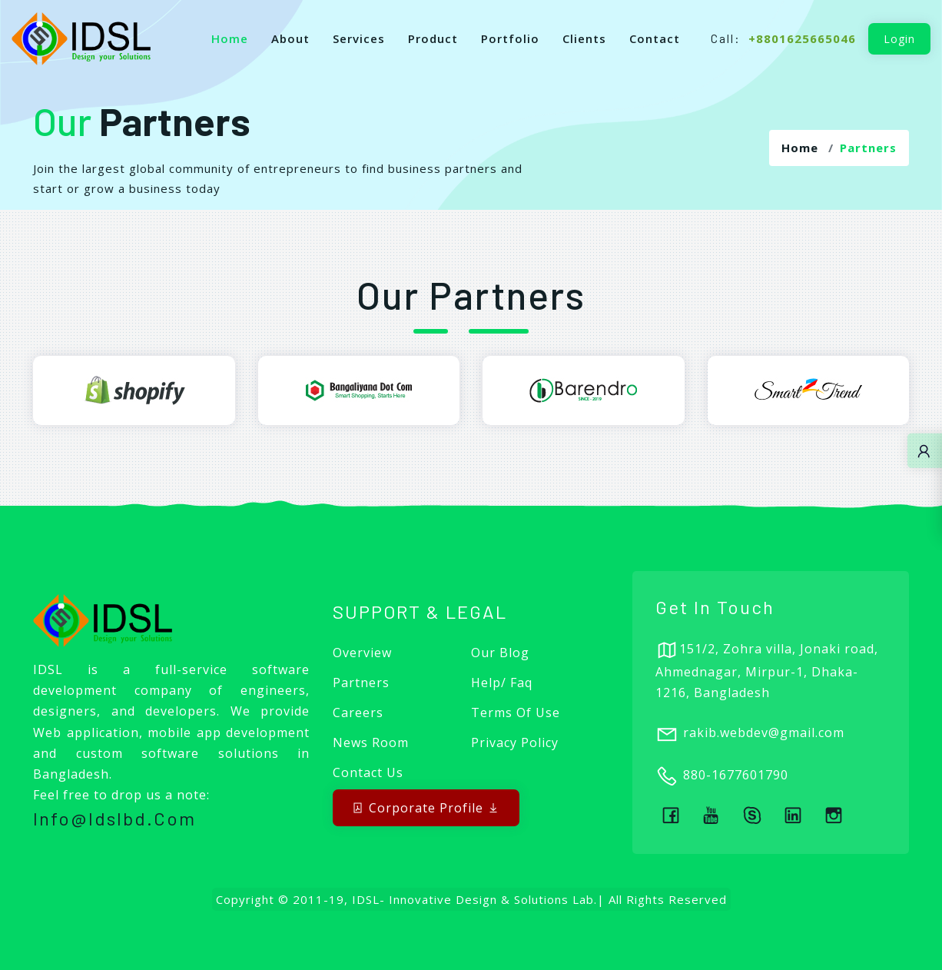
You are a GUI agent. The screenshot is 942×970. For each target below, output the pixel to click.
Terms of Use (515, 712)
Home (229, 38)
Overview (362, 652)
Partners (361, 682)
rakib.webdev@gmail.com (763, 733)
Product (433, 38)
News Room (371, 742)
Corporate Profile (426, 807)
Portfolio (510, 38)
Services (359, 38)
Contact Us (368, 772)
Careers (358, 712)
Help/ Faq (501, 682)
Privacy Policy (515, 742)
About (290, 38)
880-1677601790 (735, 775)
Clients (584, 38)
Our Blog (500, 652)
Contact (654, 38)
